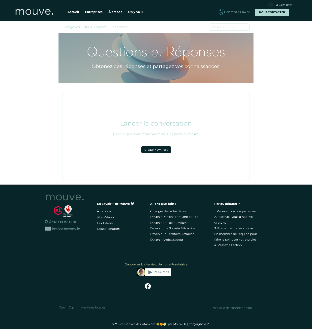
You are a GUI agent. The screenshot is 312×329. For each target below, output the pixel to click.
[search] (229, 27)
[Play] (150, 272)
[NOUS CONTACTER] (272, 12)
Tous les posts (96, 27)
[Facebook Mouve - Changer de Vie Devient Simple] (148, 286)
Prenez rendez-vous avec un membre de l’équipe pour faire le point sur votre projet (235, 233)
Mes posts (119, 27)
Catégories (71, 27)
